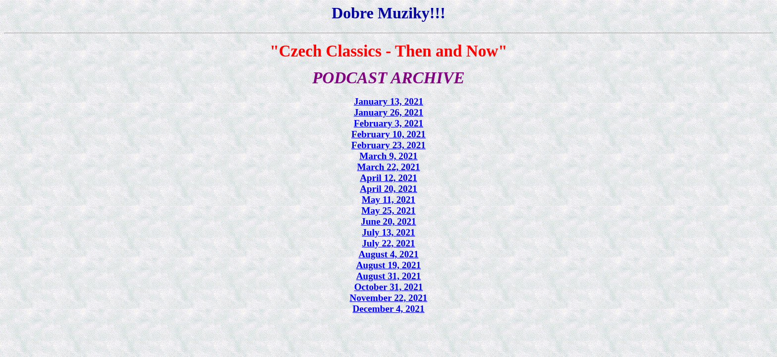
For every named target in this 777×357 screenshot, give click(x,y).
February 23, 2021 (388, 145)
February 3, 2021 (388, 123)
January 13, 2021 (388, 101)
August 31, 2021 (388, 276)
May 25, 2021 (388, 210)
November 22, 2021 (389, 298)
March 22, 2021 (388, 167)
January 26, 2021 (388, 112)
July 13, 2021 (388, 232)
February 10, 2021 (388, 134)
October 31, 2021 (388, 287)
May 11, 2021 (388, 199)
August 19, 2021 (388, 265)
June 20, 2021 (388, 221)
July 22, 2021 (388, 243)
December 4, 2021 (388, 308)
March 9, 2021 (388, 156)
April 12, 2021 (388, 178)
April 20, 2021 (388, 188)
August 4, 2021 (388, 254)
